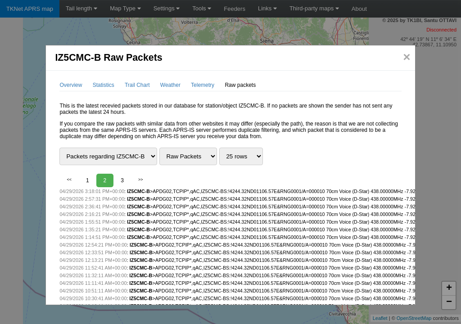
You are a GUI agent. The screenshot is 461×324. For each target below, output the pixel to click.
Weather (170, 85)
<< (69, 179)
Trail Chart (137, 85)
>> (140, 179)
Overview (70, 85)
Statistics (103, 85)
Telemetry (202, 85)
